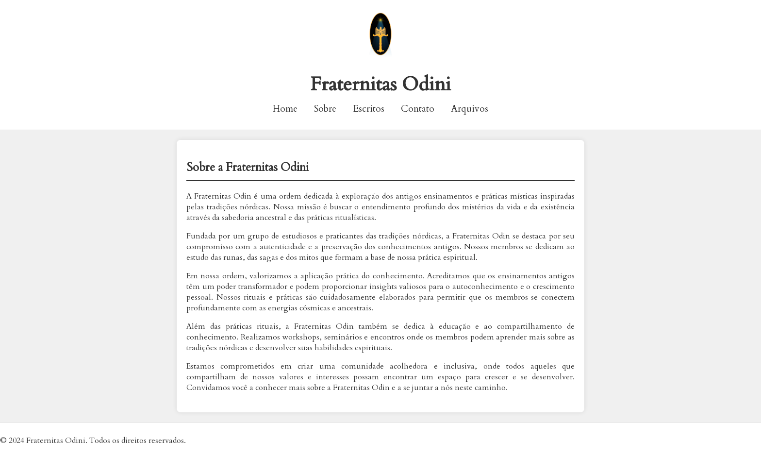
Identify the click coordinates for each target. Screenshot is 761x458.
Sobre (325, 108)
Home (285, 108)
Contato (417, 108)
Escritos (368, 108)
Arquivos (469, 108)
